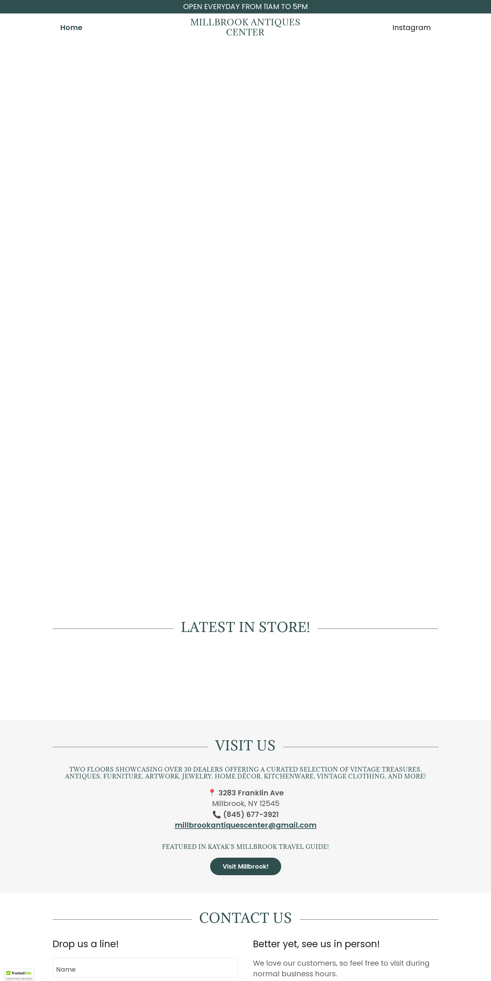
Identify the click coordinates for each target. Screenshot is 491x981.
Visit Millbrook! (246, 866)
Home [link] (71, 27)
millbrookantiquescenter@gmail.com (246, 825)
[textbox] (145, 967)
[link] (246, 33)
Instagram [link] (411, 28)
